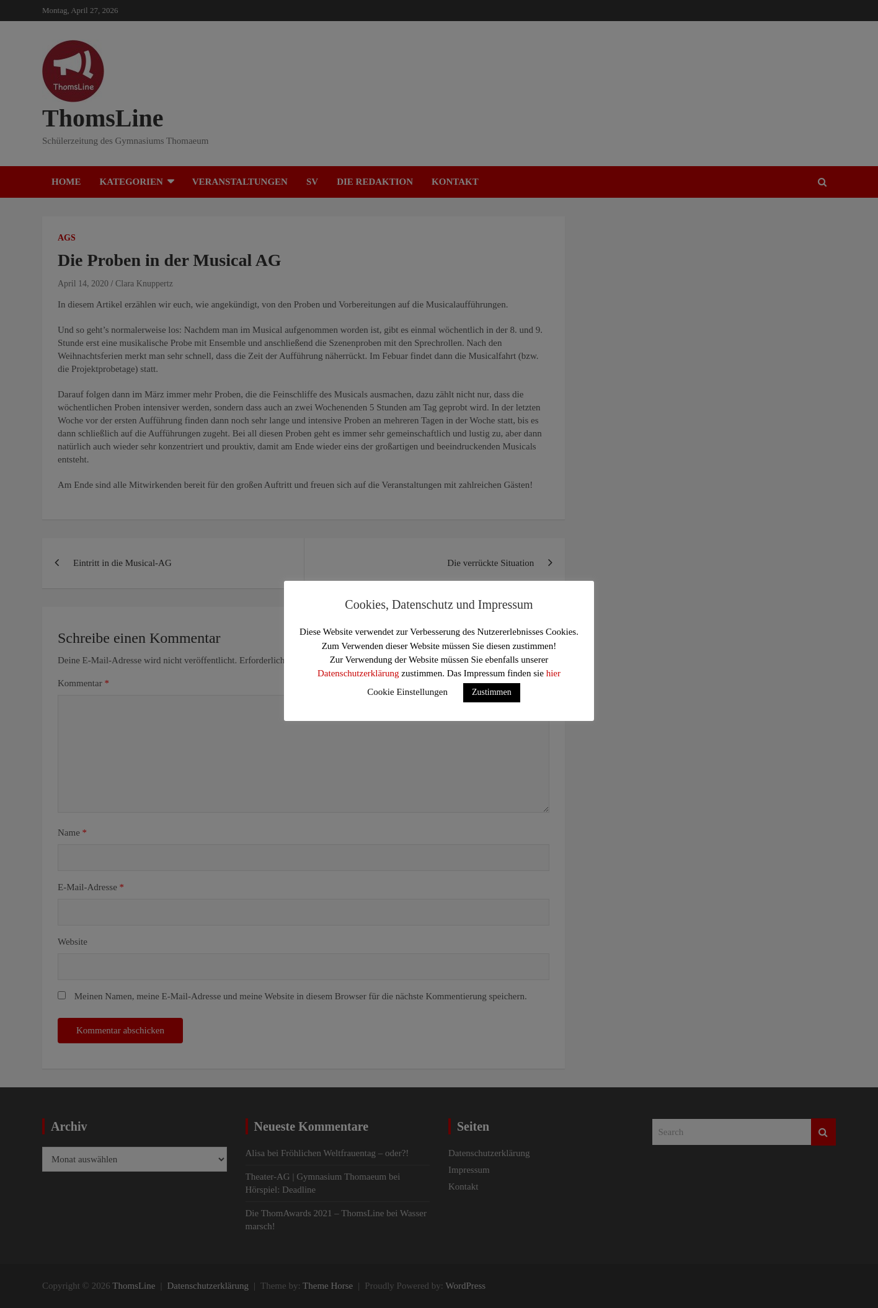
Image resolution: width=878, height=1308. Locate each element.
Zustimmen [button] (492, 692)
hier (553, 673)
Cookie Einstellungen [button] (407, 692)
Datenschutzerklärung (358, 673)
